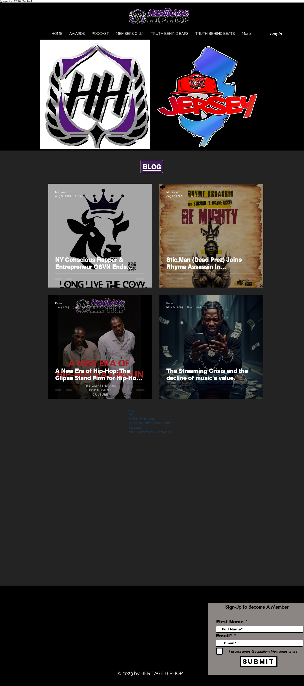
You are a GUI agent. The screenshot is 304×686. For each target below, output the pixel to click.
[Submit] (258, 661)
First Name (230, 621)
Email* (224, 635)
